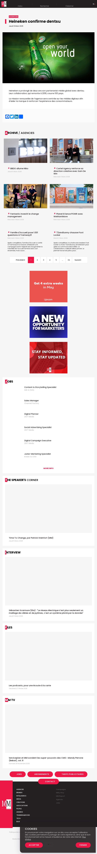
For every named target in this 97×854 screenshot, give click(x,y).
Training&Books (23, 815)
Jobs (19, 774)
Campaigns (61, 789)
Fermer (83, 845)
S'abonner (69, 4)
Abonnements (41, 774)
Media (18, 799)
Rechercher (44, 4)
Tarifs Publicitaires (73, 774)
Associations (22, 805)
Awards (19, 812)
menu (20, 4)
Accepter (34, 845)
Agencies (20, 789)
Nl (93, 4)
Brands (19, 792)
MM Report (60, 796)
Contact (50, 781)
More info (48, 468)
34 (69, 260)
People (19, 809)
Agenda (59, 799)
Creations (20, 802)
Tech (18, 818)
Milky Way (60, 792)
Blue (18, 821)
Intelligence (21, 796)
